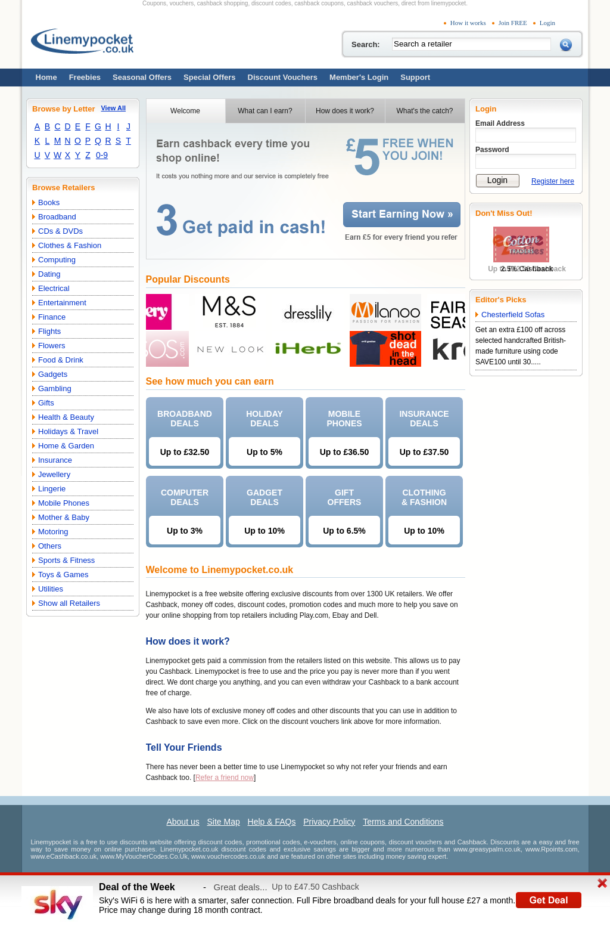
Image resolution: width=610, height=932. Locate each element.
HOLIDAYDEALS (264, 418)
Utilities (50, 588)
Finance (52, 316)
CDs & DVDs (60, 231)
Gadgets (52, 374)
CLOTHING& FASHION (424, 497)
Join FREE (513, 22)
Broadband (57, 216)
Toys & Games (63, 574)
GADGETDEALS (264, 497)
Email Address (500, 123)
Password (492, 149)
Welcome (185, 111)
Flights (49, 331)
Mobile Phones (63, 502)
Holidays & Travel (68, 431)
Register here (552, 181)
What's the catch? (424, 111)
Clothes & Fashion (69, 245)
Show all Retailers (69, 603)
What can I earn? (265, 111)
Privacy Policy (329, 821)
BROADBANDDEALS (184, 418)
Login (547, 22)
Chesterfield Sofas (512, 314)
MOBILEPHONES (344, 418)
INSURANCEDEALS (424, 418)
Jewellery (54, 474)
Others (49, 545)
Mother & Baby (63, 517)
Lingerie (52, 488)
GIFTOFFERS (345, 497)
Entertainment (62, 302)
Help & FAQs (272, 821)
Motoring (53, 531)
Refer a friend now (224, 777)
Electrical (54, 288)
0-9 (102, 155)
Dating (49, 274)
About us (182, 821)
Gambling (54, 388)
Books (49, 202)
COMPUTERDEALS (184, 497)
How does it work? (345, 111)
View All (113, 108)
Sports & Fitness (66, 560)
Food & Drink (60, 359)
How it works (468, 22)
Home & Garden (66, 445)
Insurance (55, 460)
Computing (57, 259)
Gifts (46, 402)
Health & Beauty (66, 417)
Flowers (52, 345)
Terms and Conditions (403, 821)
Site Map (223, 821)
